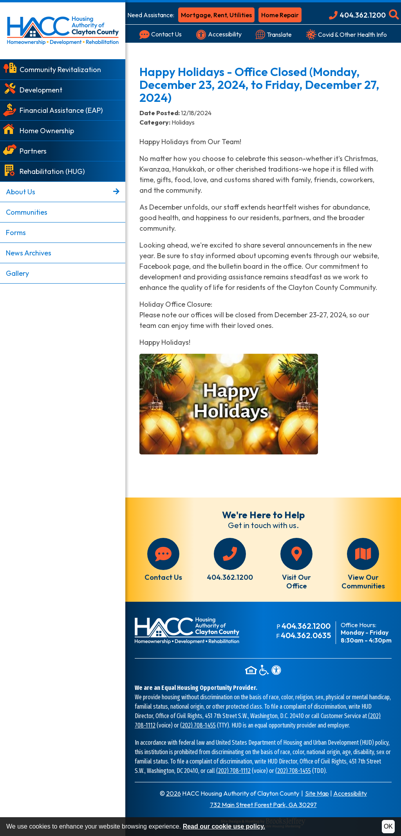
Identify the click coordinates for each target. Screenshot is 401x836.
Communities (26, 212)
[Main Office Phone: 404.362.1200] (357, 15)
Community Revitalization (60, 69)
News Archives (28, 252)
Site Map (317, 793)
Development (41, 89)
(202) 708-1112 (233, 770)
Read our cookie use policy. (224, 826)
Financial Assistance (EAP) (61, 110)
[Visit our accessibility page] (219, 34)
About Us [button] (62, 191)
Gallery (17, 273)
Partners (33, 151)
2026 (173, 793)
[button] (394, 15)
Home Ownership (47, 130)
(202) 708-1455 (198, 725)
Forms (16, 232)
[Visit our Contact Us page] (160, 34)
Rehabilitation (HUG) (52, 171)
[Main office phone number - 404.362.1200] (229, 560)
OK (388, 826)
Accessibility (350, 793)
